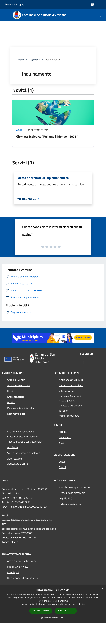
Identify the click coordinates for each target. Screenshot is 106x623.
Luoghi (62, 461)
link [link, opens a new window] (83, 604)
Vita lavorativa (67, 391)
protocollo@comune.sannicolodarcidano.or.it (27, 520)
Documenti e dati (16, 414)
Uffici (10, 391)
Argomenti (34, 59)
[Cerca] (99, 15)
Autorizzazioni (15, 458)
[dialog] (53, 604)
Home (21, 59)
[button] (53, 617)
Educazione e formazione (20, 431)
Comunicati (65, 437)
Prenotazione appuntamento (74, 487)
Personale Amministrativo (21, 408)
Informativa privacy (17, 567)
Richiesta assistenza (70, 504)
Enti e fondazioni (16, 397)
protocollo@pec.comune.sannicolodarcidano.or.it (29, 529)
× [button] (102, 589)
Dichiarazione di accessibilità (22, 578)
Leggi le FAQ (65, 498)
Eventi (62, 467)
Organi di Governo (17, 380)
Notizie (63, 432)
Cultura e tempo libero (71, 385)
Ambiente (12, 447)
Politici (11, 402)
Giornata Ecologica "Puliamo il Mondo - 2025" (47, 136)
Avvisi (19, 130)
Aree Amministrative (18, 385)
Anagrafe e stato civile (71, 380)
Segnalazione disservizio (72, 493)
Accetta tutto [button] (41, 610)
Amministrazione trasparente (23, 561)
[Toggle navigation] (6, 15)
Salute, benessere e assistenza (23, 453)
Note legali (13, 572)
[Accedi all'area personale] (92, 4)
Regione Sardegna (14, 4)
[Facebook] (83, 362)
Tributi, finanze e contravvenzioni (25, 441)
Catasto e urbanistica (70, 405)
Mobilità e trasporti (69, 415)
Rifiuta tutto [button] (65, 610)
